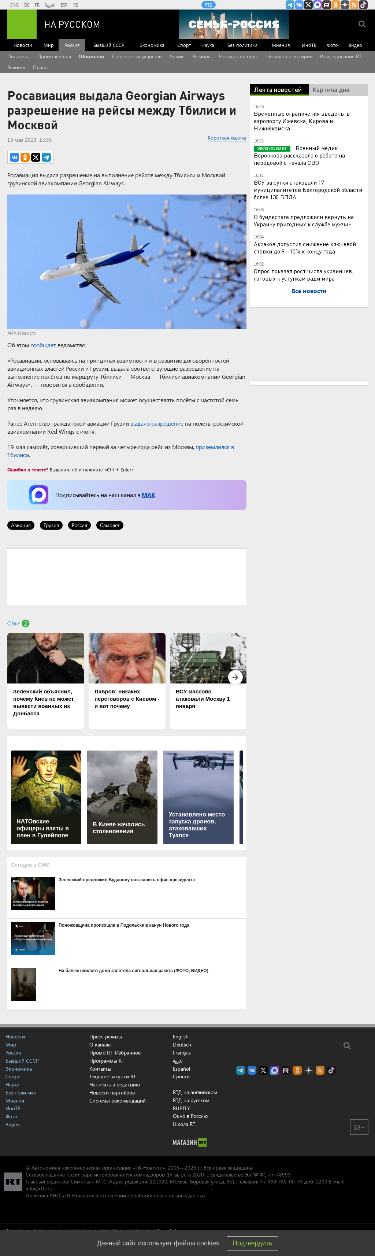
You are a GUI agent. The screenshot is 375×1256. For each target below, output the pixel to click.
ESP (64, 5)
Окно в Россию (190, 1115)
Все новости (309, 290)
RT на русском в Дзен (345, 4)
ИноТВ (309, 45)
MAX (148, 495)
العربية (50, 5)
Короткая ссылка (227, 137)
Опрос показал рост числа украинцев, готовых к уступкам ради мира (303, 274)
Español (181, 1069)
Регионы (202, 56)
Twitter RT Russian (308, 4)
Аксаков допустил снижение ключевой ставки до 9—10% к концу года (305, 247)
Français (182, 1053)
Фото (332, 45)
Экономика (152, 45)
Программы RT (106, 1060)
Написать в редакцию (114, 1084)
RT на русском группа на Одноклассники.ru (335, 4)
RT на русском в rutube (326, 4)
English (181, 1036)
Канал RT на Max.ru (317, 4)
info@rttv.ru (39, 1188)
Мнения (281, 45)
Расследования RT (340, 56)
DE (26, 5)
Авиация (21, 525)
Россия (72, 45)
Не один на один (239, 56)
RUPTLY (181, 1108)
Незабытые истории (289, 56)
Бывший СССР (108, 45)
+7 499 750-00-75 (281, 1181)
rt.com (73, 1174)
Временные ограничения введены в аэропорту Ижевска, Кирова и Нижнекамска (302, 121)
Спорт (184, 45)
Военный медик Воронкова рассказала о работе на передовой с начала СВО (299, 155)
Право (40, 67)
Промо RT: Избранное (115, 1052)
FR (37, 5)
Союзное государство (137, 56)
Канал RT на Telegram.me (290, 4)
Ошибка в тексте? (27, 469)
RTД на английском (195, 1092)
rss (354, 4)
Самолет (110, 525)
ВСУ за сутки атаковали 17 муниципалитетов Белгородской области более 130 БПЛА (308, 189)
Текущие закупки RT (112, 1076)
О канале (100, 1044)
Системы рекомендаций (117, 1100)
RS (75, 5)
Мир (49, 45)
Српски (181, 1076)
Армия (177, 56)
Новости (23, 45)
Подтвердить (252, 1243)
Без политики (242, 45)
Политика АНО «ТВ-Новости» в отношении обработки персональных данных (115, 1195)
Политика (18, 56)
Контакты (100, 1068)
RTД (208, 5)
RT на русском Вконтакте (299, 4)
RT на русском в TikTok (363, 4)
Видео (355, 45)
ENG (14, 5)
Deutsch (182, 1044)
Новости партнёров (112, 1092)
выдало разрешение (156, 423)
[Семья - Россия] (234, 24)
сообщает (43, 345)
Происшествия (54, 56)
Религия (16, 67)
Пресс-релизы (105, 1036)
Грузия (51, 525)
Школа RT (184, 1123)
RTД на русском (191, 1100)
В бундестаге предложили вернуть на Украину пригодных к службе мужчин (304, 220)
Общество (91, 56)
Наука (207, 45)
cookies (208, 1243)
